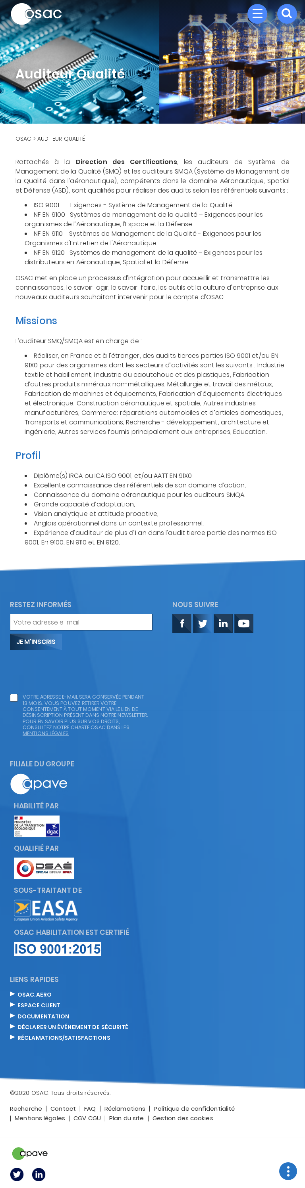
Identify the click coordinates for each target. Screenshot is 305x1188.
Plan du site (126, 1118)
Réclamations (124, 1109)
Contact (63, 1109)
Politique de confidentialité (194, 1109)
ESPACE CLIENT (38, 1005)
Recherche (26, 1109)
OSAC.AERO (34, 995)
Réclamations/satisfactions (63, 1038)
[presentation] (70, 672)
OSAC (23, 139)
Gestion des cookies (182, 1118)
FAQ (90, 1109)
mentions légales (46, 733)
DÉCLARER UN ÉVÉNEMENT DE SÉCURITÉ (72, 1027)
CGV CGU (87, 1118)
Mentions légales (40, 1118)
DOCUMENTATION (43, 1016)
